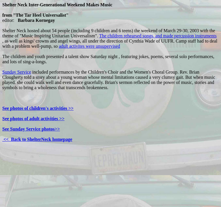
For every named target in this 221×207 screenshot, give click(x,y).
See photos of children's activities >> (38, 108)
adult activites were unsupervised (89, 46)
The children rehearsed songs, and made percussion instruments (158, 35)
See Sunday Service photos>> (31, 128)
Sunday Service (16, 72)
